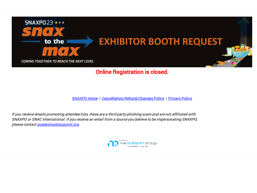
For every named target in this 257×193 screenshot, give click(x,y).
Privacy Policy (180, 98)
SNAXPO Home (85, 98)
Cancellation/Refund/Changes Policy (133, 98)
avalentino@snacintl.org (58, 124)
